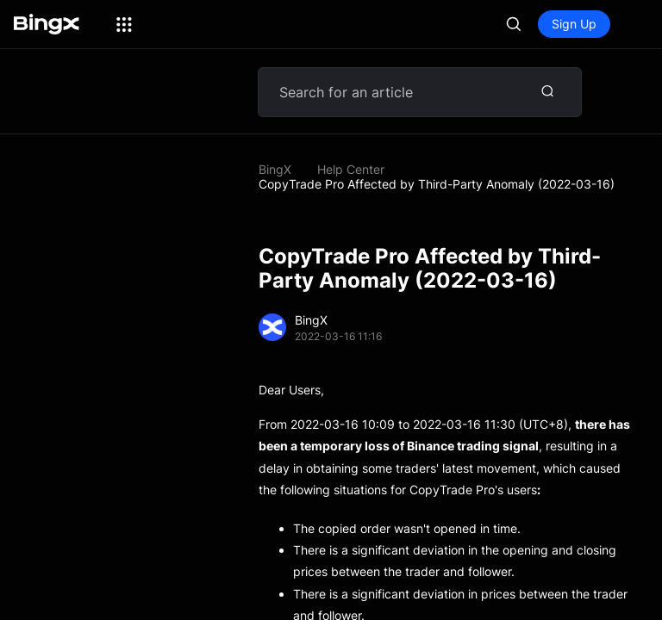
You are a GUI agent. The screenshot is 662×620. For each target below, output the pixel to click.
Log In (499, 23)
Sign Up (574, 23)
